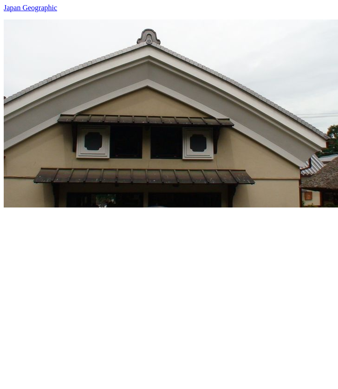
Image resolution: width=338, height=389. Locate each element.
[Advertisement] (87, 294)
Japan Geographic (30, 8)
